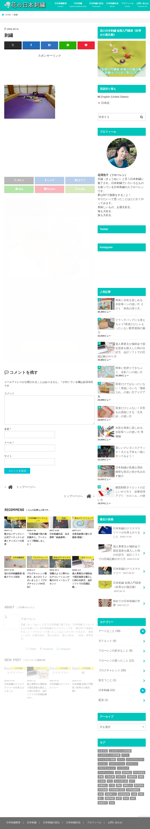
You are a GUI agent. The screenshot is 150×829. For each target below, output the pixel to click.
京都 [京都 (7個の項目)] (101, 767)
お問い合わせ (142, 5)
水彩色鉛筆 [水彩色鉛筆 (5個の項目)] (124, 784)
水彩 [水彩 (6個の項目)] (101, 784)
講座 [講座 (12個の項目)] (133, 789)
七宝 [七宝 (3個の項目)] (118, 763)
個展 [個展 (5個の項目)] (141, 767)
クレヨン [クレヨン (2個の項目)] (103, 754)
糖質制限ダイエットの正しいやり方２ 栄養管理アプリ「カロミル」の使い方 (121, 489)
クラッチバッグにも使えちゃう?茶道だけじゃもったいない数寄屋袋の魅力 (121, 325)
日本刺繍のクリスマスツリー (119, 565)
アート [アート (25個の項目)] (125, 745)
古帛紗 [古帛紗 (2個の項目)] (102, 771)
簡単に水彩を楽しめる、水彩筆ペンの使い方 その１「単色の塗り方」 (130, 304)
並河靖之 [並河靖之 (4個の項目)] (127, 763)
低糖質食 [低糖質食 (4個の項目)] (132, 767)
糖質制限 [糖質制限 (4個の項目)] (110, 789)
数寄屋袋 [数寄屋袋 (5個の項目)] (139, 776)
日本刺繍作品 (112, 5)
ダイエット (107, 633)
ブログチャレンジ (112, 661)
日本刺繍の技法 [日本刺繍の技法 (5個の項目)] (117, 780)
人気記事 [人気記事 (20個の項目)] (110, 767)
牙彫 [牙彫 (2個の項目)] (141, 784)
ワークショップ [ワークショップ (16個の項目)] (106, 763)
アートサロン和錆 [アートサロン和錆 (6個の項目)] (107, 750)
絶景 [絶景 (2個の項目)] (119, 789)
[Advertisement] (66, 70)
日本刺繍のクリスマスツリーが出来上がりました (119, 528)
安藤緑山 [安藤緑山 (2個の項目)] (103, 776)
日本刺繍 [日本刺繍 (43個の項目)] (103, 780)
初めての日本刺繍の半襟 (119, 596)
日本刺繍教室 (61, 5)
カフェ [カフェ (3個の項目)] (121, 750)
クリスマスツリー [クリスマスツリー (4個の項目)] (135, 750)
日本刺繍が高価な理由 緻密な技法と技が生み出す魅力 (130, 468)
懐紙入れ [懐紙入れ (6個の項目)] (128, 776)
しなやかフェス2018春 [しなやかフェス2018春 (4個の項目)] (120, 741)
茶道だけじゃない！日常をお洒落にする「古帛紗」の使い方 (130, 409)
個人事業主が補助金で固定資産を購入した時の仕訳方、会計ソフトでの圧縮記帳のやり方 (121, 348)
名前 (7, 429)
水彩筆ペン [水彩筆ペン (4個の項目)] (111, 784)
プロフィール (127, 5)
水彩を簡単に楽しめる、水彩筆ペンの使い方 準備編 (130, 429)
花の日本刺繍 (31, 823)
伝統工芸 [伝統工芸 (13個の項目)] (121, 767)
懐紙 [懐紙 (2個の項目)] (119, 776)
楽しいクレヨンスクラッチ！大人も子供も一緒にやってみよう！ (130, 448)
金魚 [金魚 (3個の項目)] (112, 793)
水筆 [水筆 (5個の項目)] (134, 784)
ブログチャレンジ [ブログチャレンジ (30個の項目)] (107, 758)
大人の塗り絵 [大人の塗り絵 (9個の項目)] (121, 771)
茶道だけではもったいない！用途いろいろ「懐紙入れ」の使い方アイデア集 (121, 388)
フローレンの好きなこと (115, 642)
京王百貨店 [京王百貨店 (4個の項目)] (139, 763)
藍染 (103, 690)
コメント (9, 393)
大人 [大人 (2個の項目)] (110, 771)
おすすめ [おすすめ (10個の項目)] (103, 741)
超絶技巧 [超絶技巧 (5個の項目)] (103, 793)
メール (9, 443)
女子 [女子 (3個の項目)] (132, 771)
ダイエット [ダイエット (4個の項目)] (132, 754)
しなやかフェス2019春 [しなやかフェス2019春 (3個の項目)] (109, 745)
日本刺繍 (78, 5)
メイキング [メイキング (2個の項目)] (123, 758)
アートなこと (109, 623)
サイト (8, 456)
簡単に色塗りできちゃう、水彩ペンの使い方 (129, 368)
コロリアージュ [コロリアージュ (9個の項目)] (117, 754)
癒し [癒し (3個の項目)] (101, 789)
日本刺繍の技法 (96, 5)
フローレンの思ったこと (116, 652)
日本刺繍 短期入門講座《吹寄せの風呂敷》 (119, 580)
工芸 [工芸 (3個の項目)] (112, 776)
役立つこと (107, 671)
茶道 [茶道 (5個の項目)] (126, 789)
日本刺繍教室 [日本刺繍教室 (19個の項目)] (133, 780)
